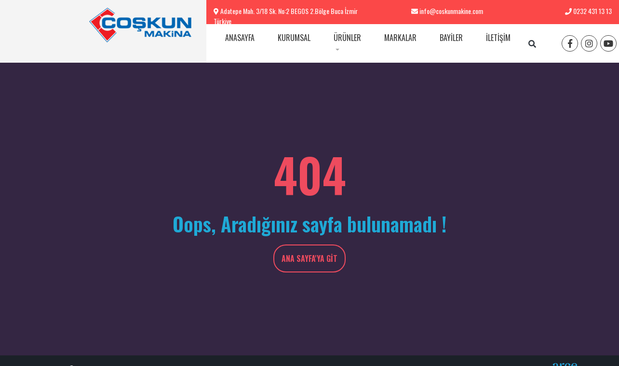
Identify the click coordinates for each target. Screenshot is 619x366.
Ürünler (347, 37)
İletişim (498, 37)
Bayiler (451, 37)
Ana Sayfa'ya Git (309, 258)
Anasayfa (240, 37)
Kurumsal (294, 37)
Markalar (400, 37)
